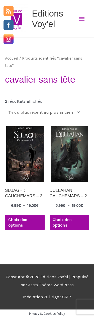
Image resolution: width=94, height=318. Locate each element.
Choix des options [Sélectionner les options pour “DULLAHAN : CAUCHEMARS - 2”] (62, 222)
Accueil (11, 58)
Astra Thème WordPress (51, 284)
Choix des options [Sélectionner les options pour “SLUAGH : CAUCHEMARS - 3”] (17, 222)
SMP (66, 296)
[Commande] (43, 112)
